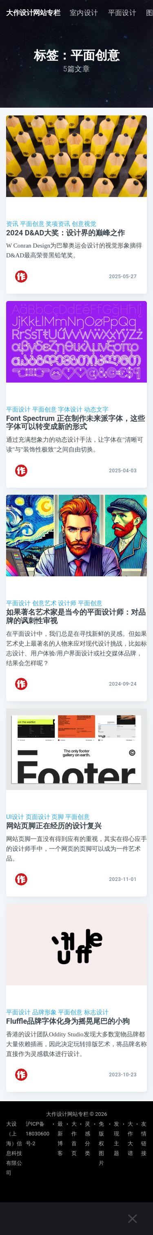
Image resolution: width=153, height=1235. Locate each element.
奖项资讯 (58, 224)
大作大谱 (130, 1138)
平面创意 (32, 224)
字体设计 (70, 410)
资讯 (12, 224)
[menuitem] (84, 13)
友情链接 (143, 1138)
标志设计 (96, 1014)
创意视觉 (84, 224)
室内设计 (84, 13)
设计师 (67, 604)
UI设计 (15, 818)
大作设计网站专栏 (33, 13)
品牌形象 (44, 1014)
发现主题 (116, 1138)
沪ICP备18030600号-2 (37, 1133)
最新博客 (60, 1138)
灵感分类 (87, 1138)
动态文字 (96, 410)
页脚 (57, 818)
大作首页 (74, 1138)
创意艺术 (44, 604)
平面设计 (122, 13)
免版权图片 (101, 1143)
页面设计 (38, 818)
